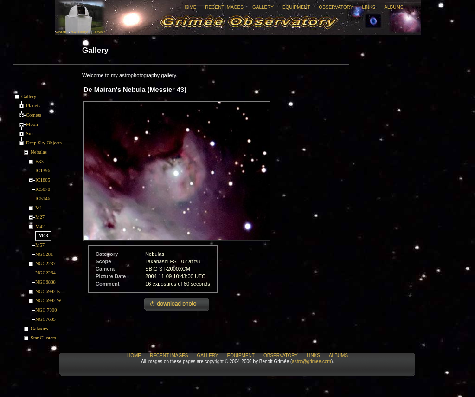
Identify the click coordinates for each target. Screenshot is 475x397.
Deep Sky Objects (44, 142)
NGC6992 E (47, 291)
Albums (393, 7)
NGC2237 (45, 263)
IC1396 (42, 170)
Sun (30, 133)
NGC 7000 (46, 309)
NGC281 (44, 254)
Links (368, 7)
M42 (40, 226)
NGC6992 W (48, 300)
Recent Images (224, 7)
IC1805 (42, 179)
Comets (33, 114)
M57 (40, 244)
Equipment (296, 7)
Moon (32, 124)
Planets (33, 105)
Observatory (336, 7)
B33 (39, 161)
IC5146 (42, 198)
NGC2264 (45, 272)
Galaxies (39, 328)
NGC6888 (45, 282)
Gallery (263, 7)
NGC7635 (45, 319)
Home (189, 7)
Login (101, 32)
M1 (38, 207)
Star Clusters (43, 337)
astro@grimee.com (311, 361)
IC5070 (42, 189)
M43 (43, 235)
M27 (40, 217)
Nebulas (39, 152)
